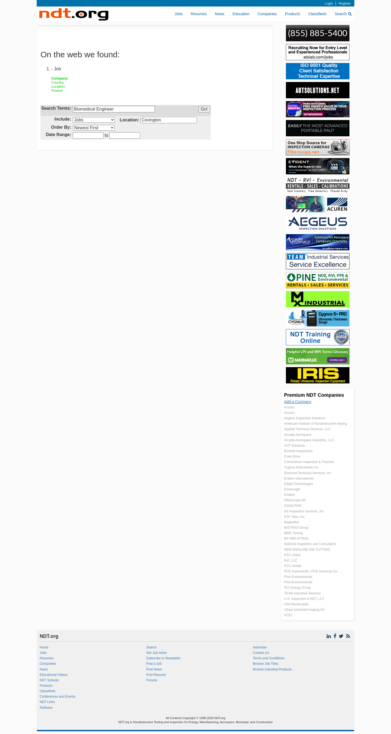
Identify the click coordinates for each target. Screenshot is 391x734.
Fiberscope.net (294, 500)
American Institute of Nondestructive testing (315, 424)
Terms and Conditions (268, 658)
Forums (151, 680)
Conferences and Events (57, 696)
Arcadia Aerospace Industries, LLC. (309, 440)
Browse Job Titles (265, 664)
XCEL (288, 615)
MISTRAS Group (296, 528)
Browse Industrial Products (272, 669)
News (220, 14)
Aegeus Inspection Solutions (304, 418)
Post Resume (156, 675)
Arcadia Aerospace (297, 435)
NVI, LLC (290, 560)
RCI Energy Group (297, 588)
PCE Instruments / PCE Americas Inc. (311, 571)
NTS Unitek (292, 555)
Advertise (259, 647)
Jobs (179, 14)
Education (241, 14)
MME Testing (293, 533)
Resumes (199, 14)
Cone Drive (292, 456)
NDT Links (47, 702)
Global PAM (292, 506)
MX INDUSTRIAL (296, 538)
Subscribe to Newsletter (163, 658)
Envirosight (292, 489)
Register (345, 3)
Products (292, 14)
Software (46, 708)
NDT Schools (49, 680)
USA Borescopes (296, 604)
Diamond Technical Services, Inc (307, 473)
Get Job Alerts (156, 653)
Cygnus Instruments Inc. (301, 467)
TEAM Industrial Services (302, 593)
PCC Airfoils (292, 566)
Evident (289, 495)
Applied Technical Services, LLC (307, 429)
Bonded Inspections (298, 451)
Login (329, 3)
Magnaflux (291, 522)
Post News (154, 669)
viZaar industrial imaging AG (304, 610)
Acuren (289, 407)
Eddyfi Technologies (298, 484)
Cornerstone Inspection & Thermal (309, 462)
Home (44, 647)
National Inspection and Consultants (310, 544)
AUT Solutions (294, 446)
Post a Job (154, 664)
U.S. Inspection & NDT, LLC (304, 599)
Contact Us (261, 653)
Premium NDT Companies (314, 395)
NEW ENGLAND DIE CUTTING (307, 550)
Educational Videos (54, 675)
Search (343, 14)
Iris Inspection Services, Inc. (304, 511)
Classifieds (317, 14)
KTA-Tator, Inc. (294, 517)
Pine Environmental (298, 577)
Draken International (298, 478)
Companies (267, 14)
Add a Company (297, 401)
